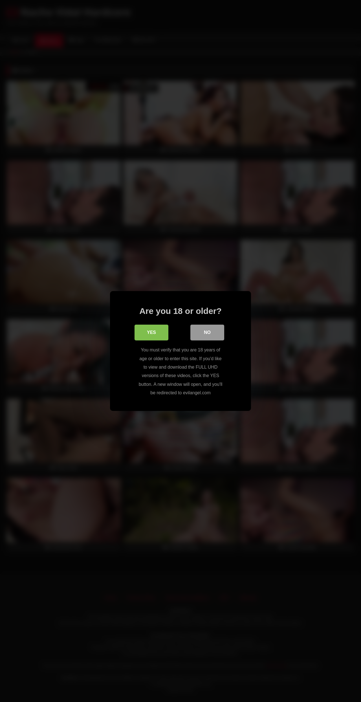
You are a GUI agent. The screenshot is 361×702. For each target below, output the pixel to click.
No (207, 332)
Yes (151, 332)
